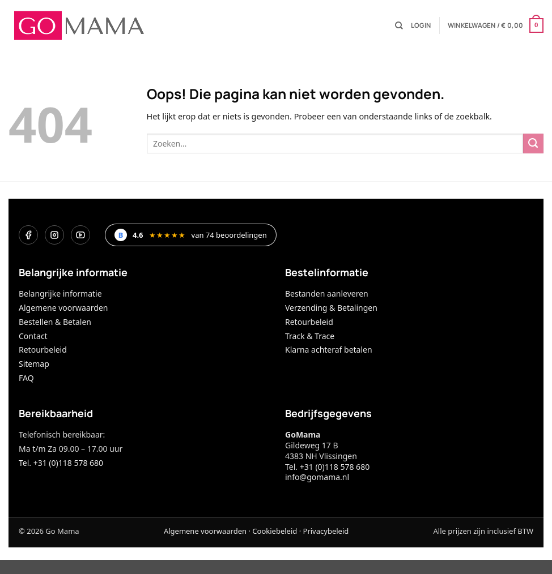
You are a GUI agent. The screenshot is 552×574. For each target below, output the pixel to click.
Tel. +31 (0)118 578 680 (61, 462)
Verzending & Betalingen (331, 307)
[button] (421, 25)
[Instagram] (54, 235)
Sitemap (34, 363)
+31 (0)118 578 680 (335, 466)
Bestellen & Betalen (55, 321)
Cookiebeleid (274, 531)
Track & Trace (309, 336)
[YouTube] (80, 235)
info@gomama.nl (317, 477)
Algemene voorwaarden (63, 307)
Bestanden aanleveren (326, 293)
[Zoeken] (399, 25)
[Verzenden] (533, 144)
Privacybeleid (326, 531)
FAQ (26, 377)
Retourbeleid (43, 349)
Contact (33, 336)
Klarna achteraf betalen (328, 349)
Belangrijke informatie (60, 293)
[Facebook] (28, 235)
